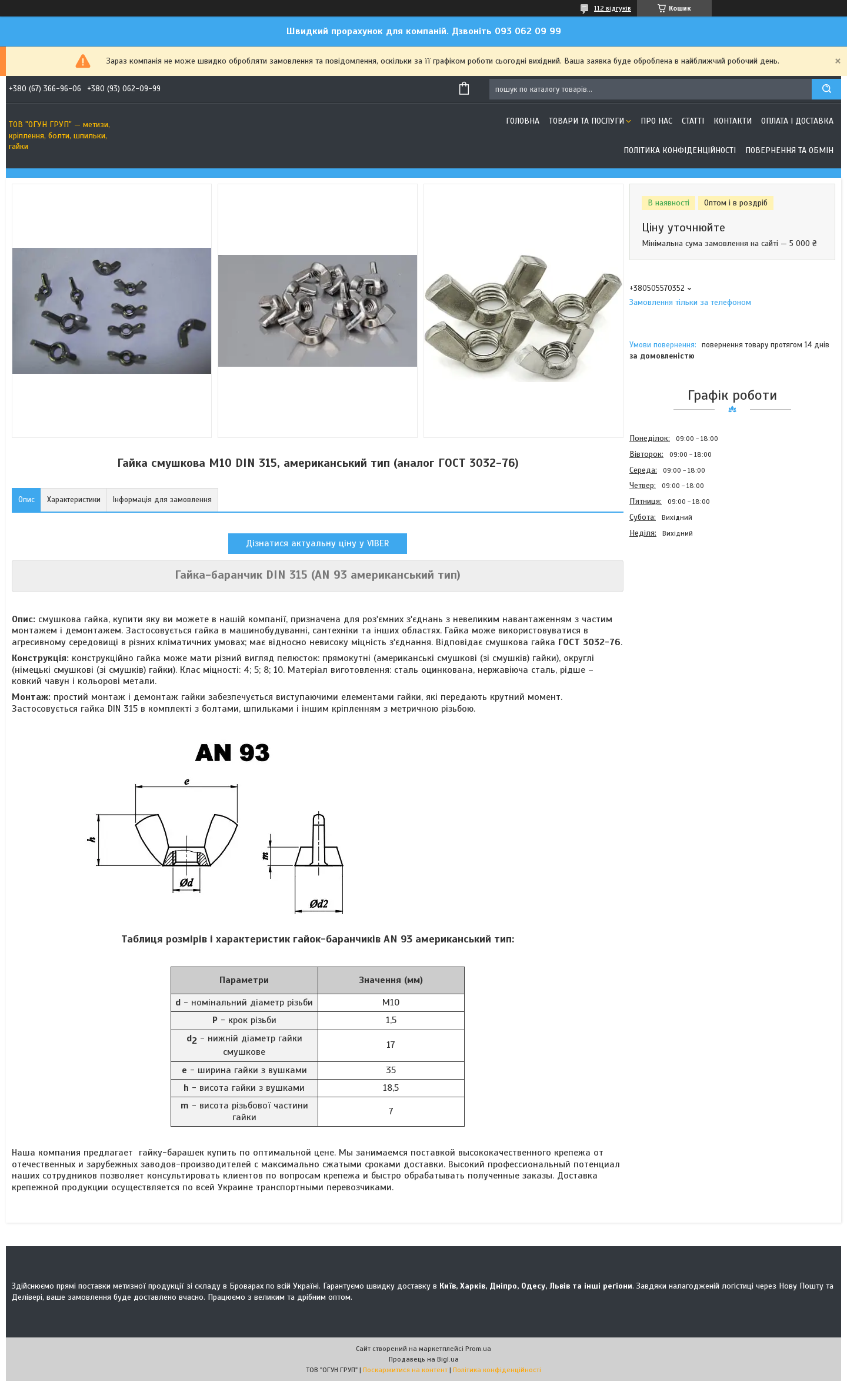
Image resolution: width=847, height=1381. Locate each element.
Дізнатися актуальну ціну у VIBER (317, 543)
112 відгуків (612, 8)
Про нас (656, 121)
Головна (522, 121)
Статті (693, 121)
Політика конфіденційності (679, 150)
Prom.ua (478, 1349)
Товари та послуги (586, 121)
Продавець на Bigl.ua (424, 1359)
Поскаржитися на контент (405, 1370)
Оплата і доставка (797, 121)
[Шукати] (826, 89)
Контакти (732, 121)
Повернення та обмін (789, 150)
